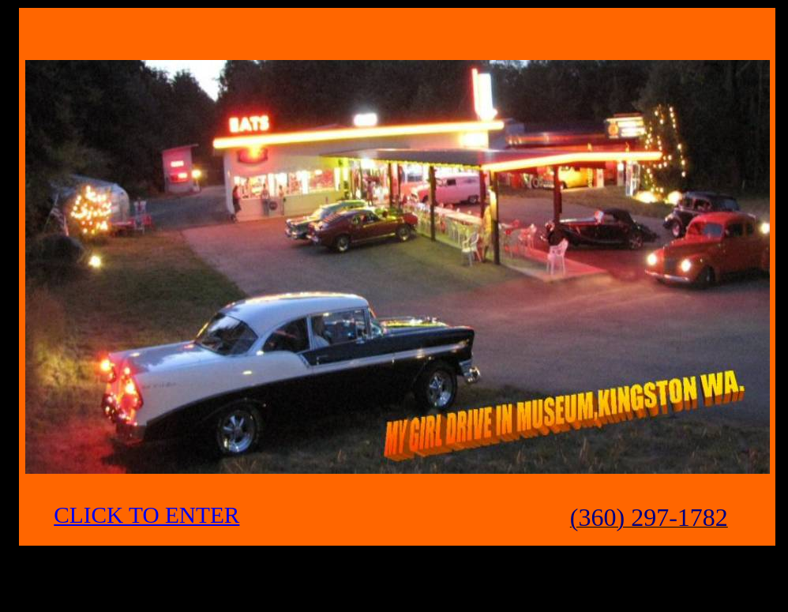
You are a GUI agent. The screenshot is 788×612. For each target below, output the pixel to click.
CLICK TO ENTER (146, 515)
